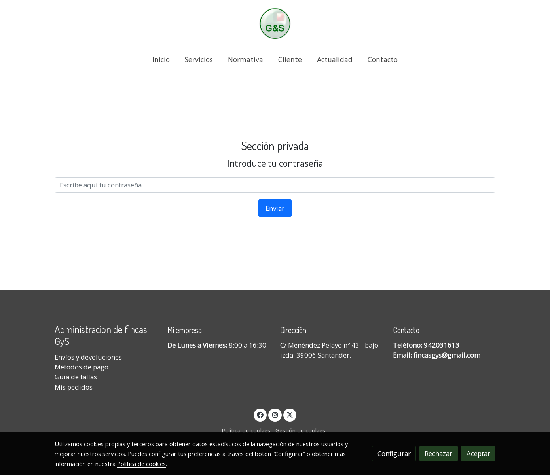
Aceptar (478, 453)
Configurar (394, 453)
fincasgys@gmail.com (446, 355)
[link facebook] (260, 414)
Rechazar (438, 453)
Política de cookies (246, 430)
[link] (275, 23)
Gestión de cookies (300, 430)
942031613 (441, 345)
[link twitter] (290, 414)
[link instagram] (275, 414)
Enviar (275, 208)
